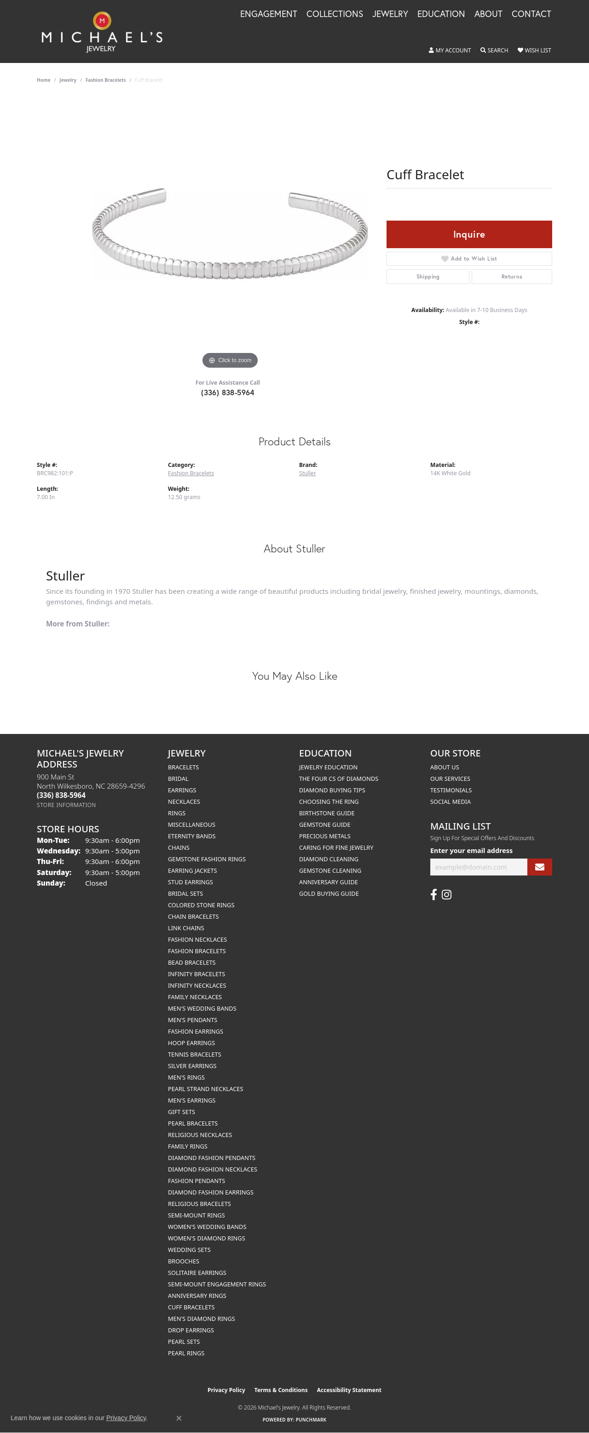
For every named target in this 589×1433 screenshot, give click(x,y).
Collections (334, 14)
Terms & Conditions (281, 1390)
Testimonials (451, 790)
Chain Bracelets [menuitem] (193, 916)
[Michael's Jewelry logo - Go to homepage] (106, 31)
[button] (450, 50)
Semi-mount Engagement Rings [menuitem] (217, 1284)
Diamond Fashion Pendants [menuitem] (211, 1158)
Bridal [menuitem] (178, 778)
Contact (531, 14)
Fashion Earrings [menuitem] (195, 1031)
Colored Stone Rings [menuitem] (201, 905)
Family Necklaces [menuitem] (195, 997)
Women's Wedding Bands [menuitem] (207, 1227)
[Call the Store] (61, 795)
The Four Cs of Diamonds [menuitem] (338, 778)
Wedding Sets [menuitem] (189, 1249)
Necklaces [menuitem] (184, 801)
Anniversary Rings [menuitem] (197, 1295)
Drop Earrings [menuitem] (191, 1330)
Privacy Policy (226, 1390)
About (488, 14)
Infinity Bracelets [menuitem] (196, 974)
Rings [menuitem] (176, 813)
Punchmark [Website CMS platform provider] (311, 1419)
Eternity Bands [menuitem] (192, 836)
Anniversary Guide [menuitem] (328, 882)
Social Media (450, 801)
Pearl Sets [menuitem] (184, 1341)
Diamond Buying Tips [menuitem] (332, 790)
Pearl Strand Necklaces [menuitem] (205, 1089)
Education (441, 14)
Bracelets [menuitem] (183, 767)
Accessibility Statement (349, 1390)
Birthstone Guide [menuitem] (327, 813)
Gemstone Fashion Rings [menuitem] (207, 859)
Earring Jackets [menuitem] (192, 870)
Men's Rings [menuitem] (186, 1077)
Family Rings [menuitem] (188, 1146)
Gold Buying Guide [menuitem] (329, 893)
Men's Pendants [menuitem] (192, 1020)
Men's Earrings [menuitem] (191, 1100)
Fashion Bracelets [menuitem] (197, 951)
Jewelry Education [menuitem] (328, 767)
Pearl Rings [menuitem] (186, 1353)
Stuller (307, 473)
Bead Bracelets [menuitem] (192, 962)
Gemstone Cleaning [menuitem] (330, 870)
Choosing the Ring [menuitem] (329, 801)
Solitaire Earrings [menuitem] (197, 1272)
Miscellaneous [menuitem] (191, 824)
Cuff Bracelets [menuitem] (191, 1307)
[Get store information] (66, 805)
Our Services (450, 778)
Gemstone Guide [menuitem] (325, 824)
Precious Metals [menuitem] (325, 836)
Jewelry (390, 14)
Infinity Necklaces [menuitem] (197, 985)
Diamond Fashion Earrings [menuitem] (211, 1192)
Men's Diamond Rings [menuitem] (201, 1318)
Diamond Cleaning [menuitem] (328, 859)
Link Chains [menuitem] (186, 928)
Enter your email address (471, 850)
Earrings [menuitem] (182, 790)
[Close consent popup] (179, 1418)
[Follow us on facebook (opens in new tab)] (433, 894)
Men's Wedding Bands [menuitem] (202, 1008)
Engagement (268, 14)
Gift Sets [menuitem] (181, 1112)
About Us (444, 767)
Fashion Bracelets (106, 80)
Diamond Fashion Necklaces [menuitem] (212, 1169)
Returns (512, 276)
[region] (230, 233)
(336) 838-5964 (227, 392)
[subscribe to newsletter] (539, 867)
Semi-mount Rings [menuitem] (196, 1215)
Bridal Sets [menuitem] (185, 893)
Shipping (428, 276)
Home (44, 80)
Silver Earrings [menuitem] (192, 1066)
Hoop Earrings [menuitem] (191, 1043)
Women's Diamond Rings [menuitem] (206, 1238)
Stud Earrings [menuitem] (190, 882)
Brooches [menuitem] (183, 1261)
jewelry (67, 80)
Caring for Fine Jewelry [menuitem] (336, 847)
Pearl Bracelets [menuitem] (193, 1123)
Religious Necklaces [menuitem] (200, 1135)
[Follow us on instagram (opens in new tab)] (446, 894)
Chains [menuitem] (179, 847)
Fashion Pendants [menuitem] (196, 1181)
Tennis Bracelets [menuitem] (194, 1054)
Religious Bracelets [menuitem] (199, 1204)
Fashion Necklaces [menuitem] (197, 939)
